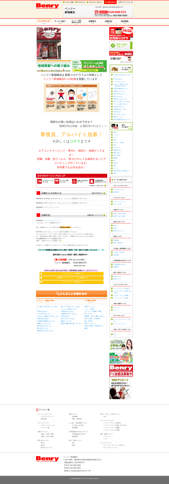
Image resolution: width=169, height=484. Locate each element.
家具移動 (116, 255)
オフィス (92, 323)
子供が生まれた (42, 311)
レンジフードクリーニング (52, 220)
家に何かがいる (42, 328)
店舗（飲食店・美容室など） (94, 326)
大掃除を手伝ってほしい (69, 314)
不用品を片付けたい (119, 106)
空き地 (90, 321)
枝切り (115, 228)
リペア (115, 310)
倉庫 (86, 328)
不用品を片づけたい (67, 311)
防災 (73, 443)
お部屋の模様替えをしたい (46, 321)
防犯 (73, 445)
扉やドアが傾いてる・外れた (70, 306)
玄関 (86, 306)
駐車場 (97, 318)
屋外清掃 (116, 192)
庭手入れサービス (118, 231)
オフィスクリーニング (119, 324)
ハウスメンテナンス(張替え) (121, 288)
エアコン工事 (117, 204)
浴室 (92, 309)
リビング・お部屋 (90, 311)
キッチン (92, 306)
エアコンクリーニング (119, 201)
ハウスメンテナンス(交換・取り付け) (115, 425)
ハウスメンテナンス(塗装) (120, 298)
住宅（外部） (89, 318)
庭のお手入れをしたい (44, 326)
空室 (86, 323)
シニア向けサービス (44, 314)
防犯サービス (117, 279)
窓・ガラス (88, 314)
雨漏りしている (66, 321)
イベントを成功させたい (69, 309)
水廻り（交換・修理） (119, 213)
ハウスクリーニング (119, 189)
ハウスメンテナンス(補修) (120, 295)
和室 (100, 311)
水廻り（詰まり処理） (119, 216)
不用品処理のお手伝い (119, 264)
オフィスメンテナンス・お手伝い (113, 445)
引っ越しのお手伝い (119, 252)
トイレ (86, 309)
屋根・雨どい (100, 316)
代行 (114, 334)
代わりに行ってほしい (68, 318)
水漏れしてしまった (44, 323)
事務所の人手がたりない (45, 331)
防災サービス (117, 276)
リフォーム (116, 307)
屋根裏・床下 (89, 316)
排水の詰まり (65, 316)
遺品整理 (116, 267)
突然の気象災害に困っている (70, 323)
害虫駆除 (116, 240)
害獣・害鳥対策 (117, 243)
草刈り (115, 225)
